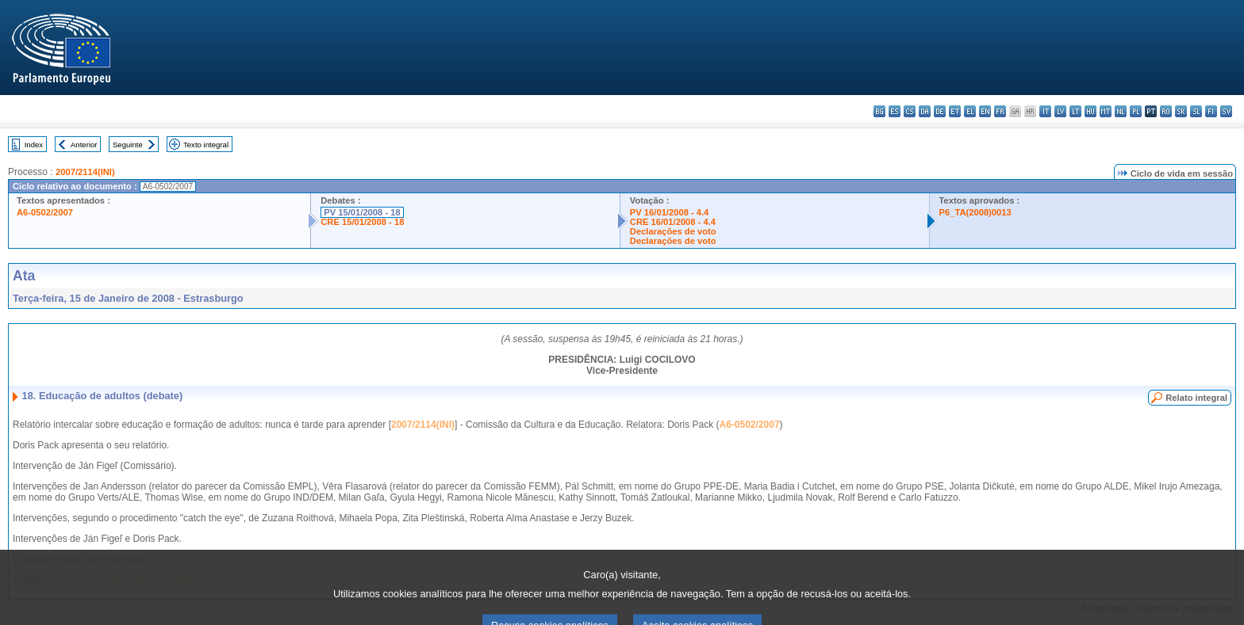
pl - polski (1136, 111)
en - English (985, 111)
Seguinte (128, 144)
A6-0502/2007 (45, 212)
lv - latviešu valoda (1060, 111)
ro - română (1166, 111)
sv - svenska (1226, 111)
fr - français (1000, 111)
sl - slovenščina (1196, 111)
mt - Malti (1106, 111)
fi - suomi (1211, 111)
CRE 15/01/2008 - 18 (362, 222)
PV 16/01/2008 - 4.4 (669, 212)
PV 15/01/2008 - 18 (362, 212)
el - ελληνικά (970, 111)
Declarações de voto (673, 231)
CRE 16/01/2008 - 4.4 (673, 222)
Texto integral (205, 144)
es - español (894, 111)
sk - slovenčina (1181, 111)
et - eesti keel (955, 111)
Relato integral (1196, 397)
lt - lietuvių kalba (1075, 111)
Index (34, 144)
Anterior (84, 144)
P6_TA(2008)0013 (975, 212)
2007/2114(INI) (85, 172)
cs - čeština (910, 111)
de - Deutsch (940, 111)
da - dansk (925, 111)
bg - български (879, 111)
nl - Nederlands (1121, 111)
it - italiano (1045, 111)
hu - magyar (1090, 111)
